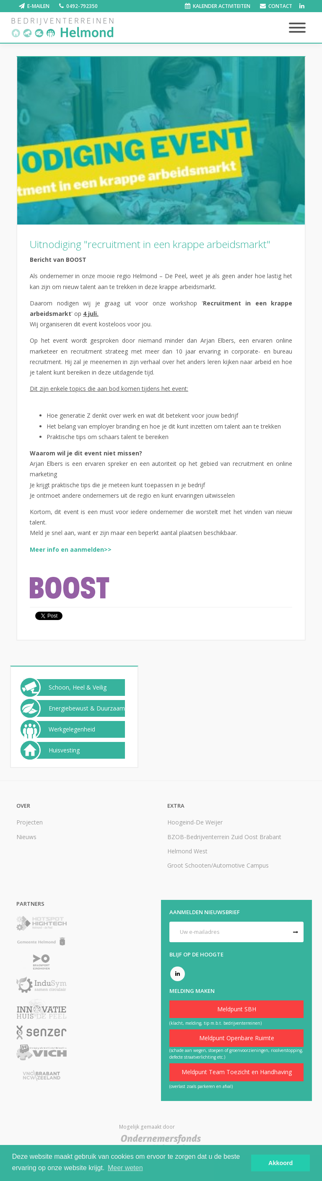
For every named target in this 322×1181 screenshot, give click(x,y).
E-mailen (38, 6)
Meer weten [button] (125, 1167)
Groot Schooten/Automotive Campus (218, 865)
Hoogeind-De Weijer (195, 822)
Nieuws (26, 837)
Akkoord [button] (280, 1163)
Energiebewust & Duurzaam (87, 708)
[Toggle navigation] (297, 28)
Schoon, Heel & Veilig (77, 687)
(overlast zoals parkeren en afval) (201, 1086)
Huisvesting (64, 750)
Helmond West (187, 851)
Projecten (29, 822)
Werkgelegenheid (72, 729)
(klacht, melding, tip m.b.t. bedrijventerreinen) (215, 1023)
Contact (280, 6)
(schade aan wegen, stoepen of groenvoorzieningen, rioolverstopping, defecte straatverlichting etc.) (236, 1053)
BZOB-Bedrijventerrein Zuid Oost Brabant (224, 837)
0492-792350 (82, 6)
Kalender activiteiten (221, 6)
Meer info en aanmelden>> (71, 549)
